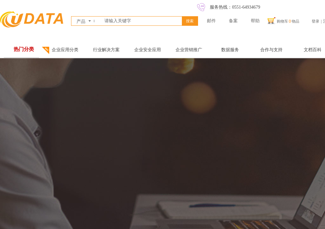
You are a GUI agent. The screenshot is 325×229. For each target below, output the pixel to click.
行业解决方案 (106, 49)
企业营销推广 (189, 49)
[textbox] (142, 21)
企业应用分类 (65, 49)
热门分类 (24, 49)
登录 (315, 21)
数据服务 (230, 49)
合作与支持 (271, 49)
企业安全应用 (147, 49)
